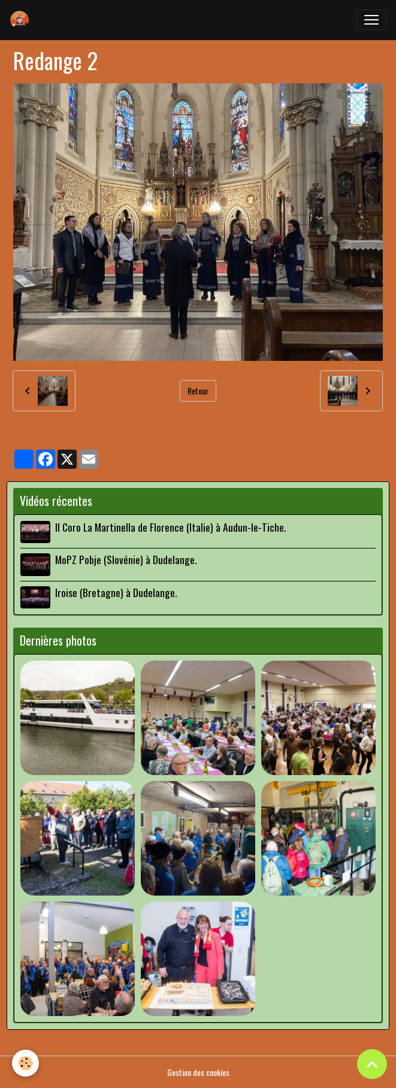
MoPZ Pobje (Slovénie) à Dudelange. (126, 559)
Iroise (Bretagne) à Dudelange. (116, 592)
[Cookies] (25, 1063)
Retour (198, 390)
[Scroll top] (372, 1064)
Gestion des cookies (198, 1072)
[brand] (22, 20)
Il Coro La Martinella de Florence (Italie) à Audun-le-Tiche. (170, 527)
